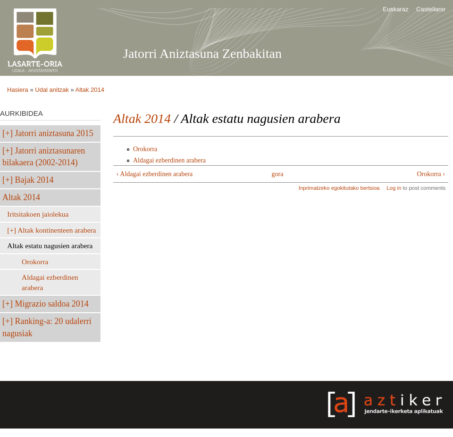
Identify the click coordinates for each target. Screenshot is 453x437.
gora (278, 174)
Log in (393, 188)
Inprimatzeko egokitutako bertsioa (339, 188)
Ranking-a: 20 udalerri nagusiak (47, 327)
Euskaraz (395, 9)
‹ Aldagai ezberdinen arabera (155, 174)
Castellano (430, 9)
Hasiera (17, 89)
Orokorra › (431, 174)
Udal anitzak (52, 89)
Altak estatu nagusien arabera (49, 246)
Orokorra (35, 262)
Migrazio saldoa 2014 (52, 303)
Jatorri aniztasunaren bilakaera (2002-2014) (43, 156)
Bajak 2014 (34, 180)
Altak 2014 (90, 89)
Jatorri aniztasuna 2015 (54, 133)
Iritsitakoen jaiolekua (37, 214)
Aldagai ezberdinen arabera (50, 282)
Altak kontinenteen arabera (56, 230)
